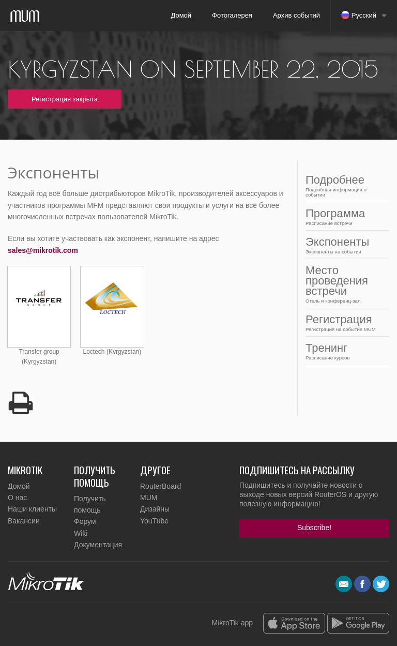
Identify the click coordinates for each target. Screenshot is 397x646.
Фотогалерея (232, 15)
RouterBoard (160, 486)
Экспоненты (344, 244)
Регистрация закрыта (65, 99)
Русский (358, 15)
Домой (181, 15)
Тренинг (344, 350)
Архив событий (296, 15)
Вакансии (24, 521)
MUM (148, 497)
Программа (344, 216)
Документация (98, 544)
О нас (17, 497)
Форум (85, 521)
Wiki (80, 533)
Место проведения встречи (344, 284)
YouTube (154, 521)
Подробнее (344, 185)
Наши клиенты (32, 509)
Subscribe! (314, 527)
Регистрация (344, 322)
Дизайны (155, 509)
